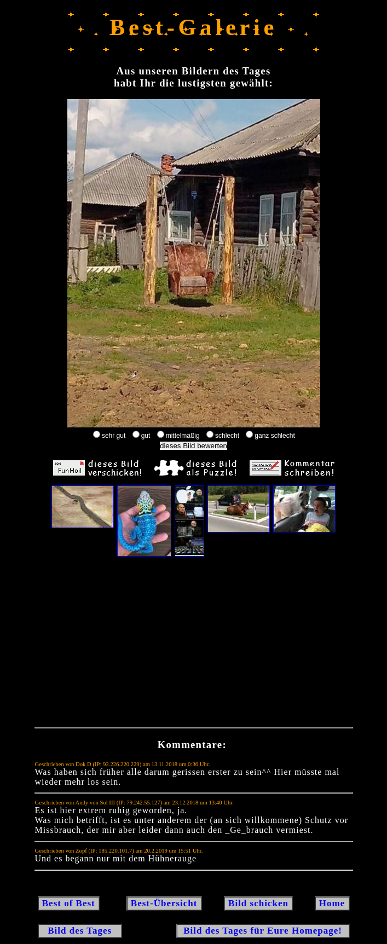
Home (332, 903)
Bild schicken (258, 903)
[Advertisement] (194, 644)
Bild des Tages (80, 930)
